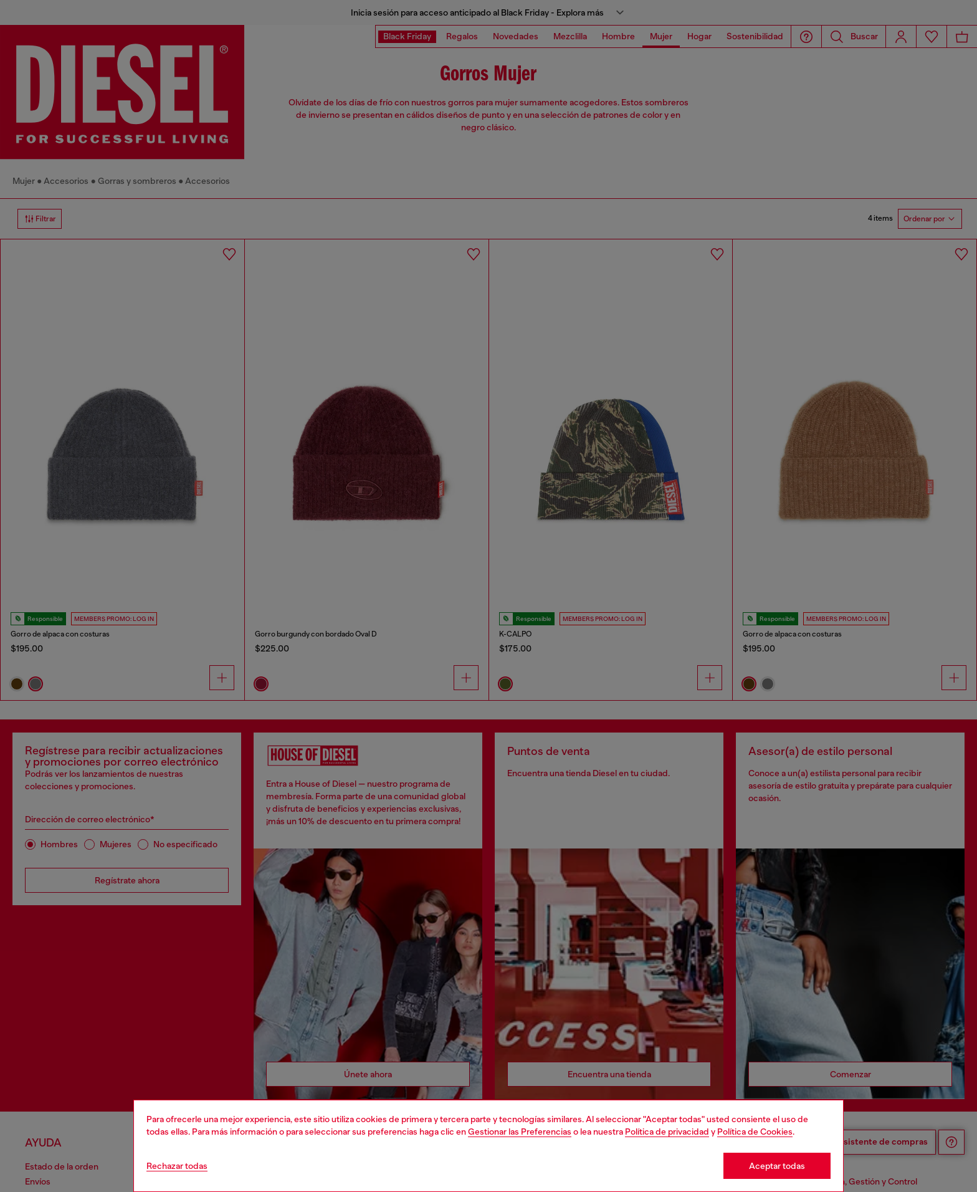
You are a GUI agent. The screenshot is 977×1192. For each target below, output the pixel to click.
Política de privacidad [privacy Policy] (667, 1132)
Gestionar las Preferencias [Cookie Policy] (519, 1132)
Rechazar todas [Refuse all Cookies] (176, 1166)
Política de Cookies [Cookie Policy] (755, 1132)
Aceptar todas (777, 1166)
